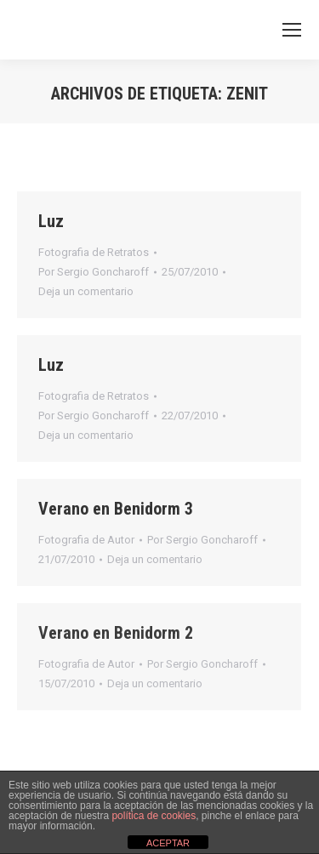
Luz (51, 221)
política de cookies (153, 816)
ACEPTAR (168, 843)
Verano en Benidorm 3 (115, 508)
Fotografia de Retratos (93, 252)
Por (93, 271)
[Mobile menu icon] (292, 30)
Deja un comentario (86, 291)
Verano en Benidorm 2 (115, 633)
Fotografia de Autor (86, 539)
